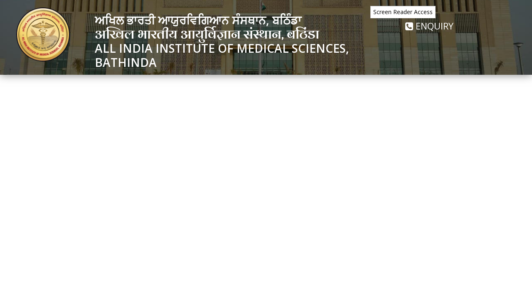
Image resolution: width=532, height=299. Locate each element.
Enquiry (429, 26)
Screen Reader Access (403, 12)
